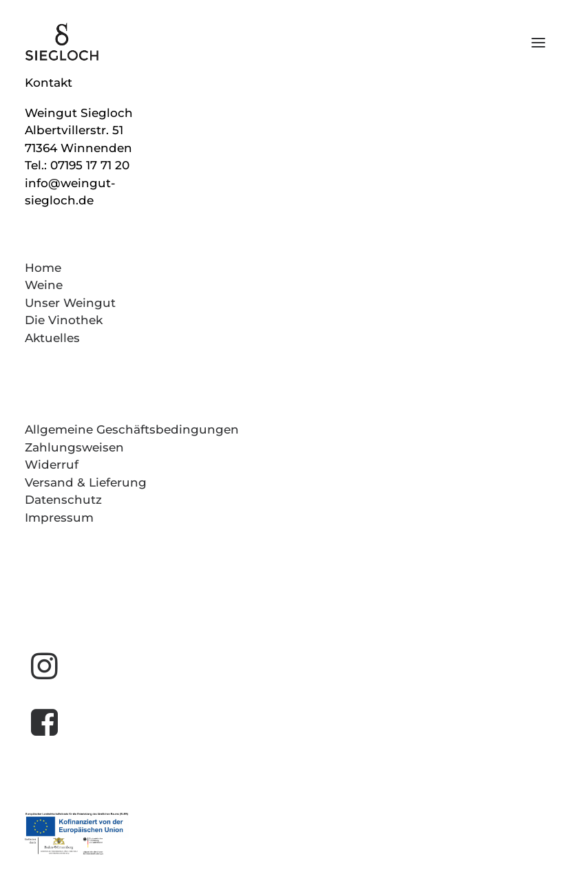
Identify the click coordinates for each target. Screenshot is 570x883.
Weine (44, 285)
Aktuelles (52, 338)
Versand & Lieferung (86, 482)
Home (43, 268)
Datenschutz (63, 500)
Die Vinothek (64, 320)
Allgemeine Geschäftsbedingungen (132, 429)
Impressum (59, 517)
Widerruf (51, 464)
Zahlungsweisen (74, 447)
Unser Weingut (70, 303)
